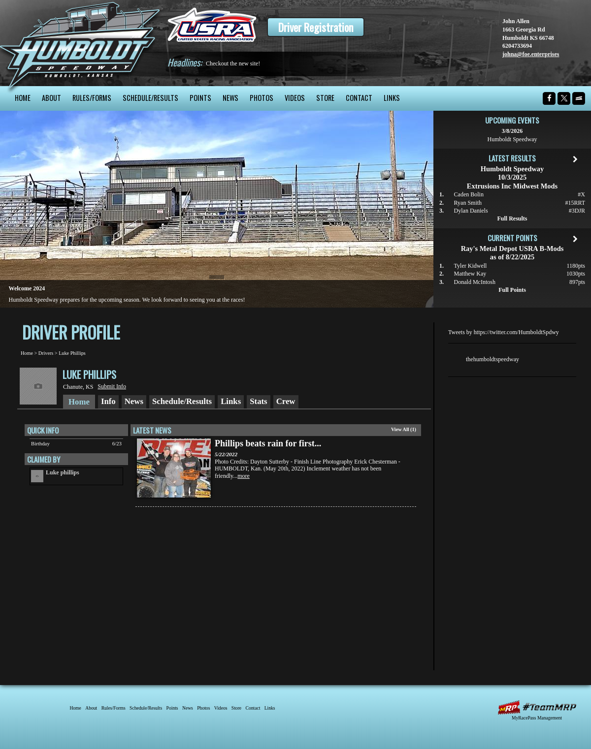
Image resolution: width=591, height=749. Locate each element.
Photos (261, 98)
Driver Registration (315, 27)
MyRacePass (536, 707)
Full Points (512, 289)
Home (23, 98)
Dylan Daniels (471, 210)
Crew (286, 401)
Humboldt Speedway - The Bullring (80, 43)
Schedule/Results (150, 98)
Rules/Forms (91, 98)
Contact (359, 98)
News (230, 98)
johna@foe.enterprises (530, 54)
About (51, 98)
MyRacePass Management (537, 717)
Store (325, 98)
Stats (258, 401)
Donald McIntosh (474, 282)
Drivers (46, 353)
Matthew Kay (470, 273)
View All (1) (403, 429)
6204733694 (517, 45)
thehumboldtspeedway (492, 359)
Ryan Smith (468, 202)
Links (392, 98)
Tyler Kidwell (470, 265)
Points (200, 98)
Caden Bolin (469, 194)
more (243, 475)
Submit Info (112, 386)
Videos (295, 98)
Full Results (512, 218)
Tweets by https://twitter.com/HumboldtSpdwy (503, 332)
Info (108, 401)
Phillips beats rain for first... (268, 443)
